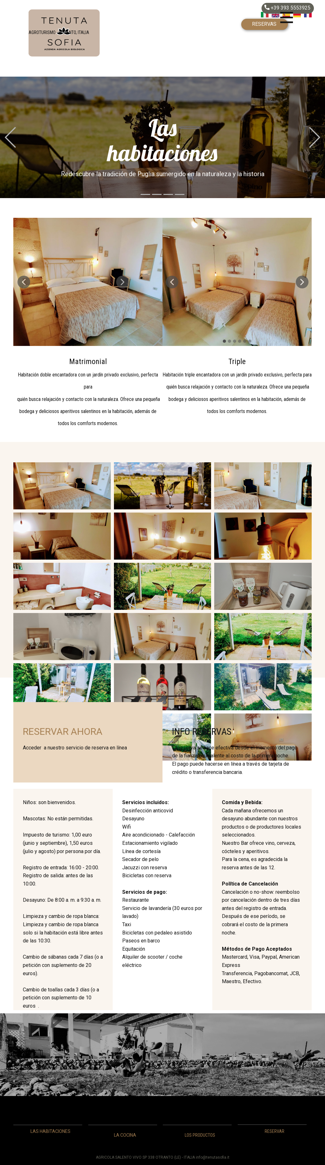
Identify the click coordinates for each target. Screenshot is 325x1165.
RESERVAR (274, 1131)
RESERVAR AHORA (63, 731)
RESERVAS (264, 24)
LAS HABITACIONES (50, 1131)
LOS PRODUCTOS (200, 1135)
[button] (10, 137)
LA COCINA (125, 1135)
